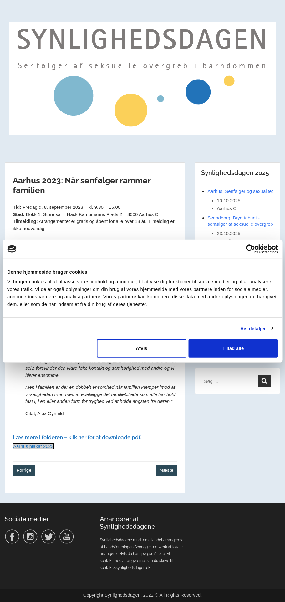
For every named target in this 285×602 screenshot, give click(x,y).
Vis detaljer (253, 328)
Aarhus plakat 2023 (33, 446)
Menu (11, 17)
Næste (166, 470)
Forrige (24, 470)
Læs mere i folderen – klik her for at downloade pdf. (77, 437)
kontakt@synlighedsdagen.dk (125, 567)
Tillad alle (233, 348)
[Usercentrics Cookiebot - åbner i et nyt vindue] (250, 249)
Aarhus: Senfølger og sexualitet (240, 191)
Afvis (141, 348)
